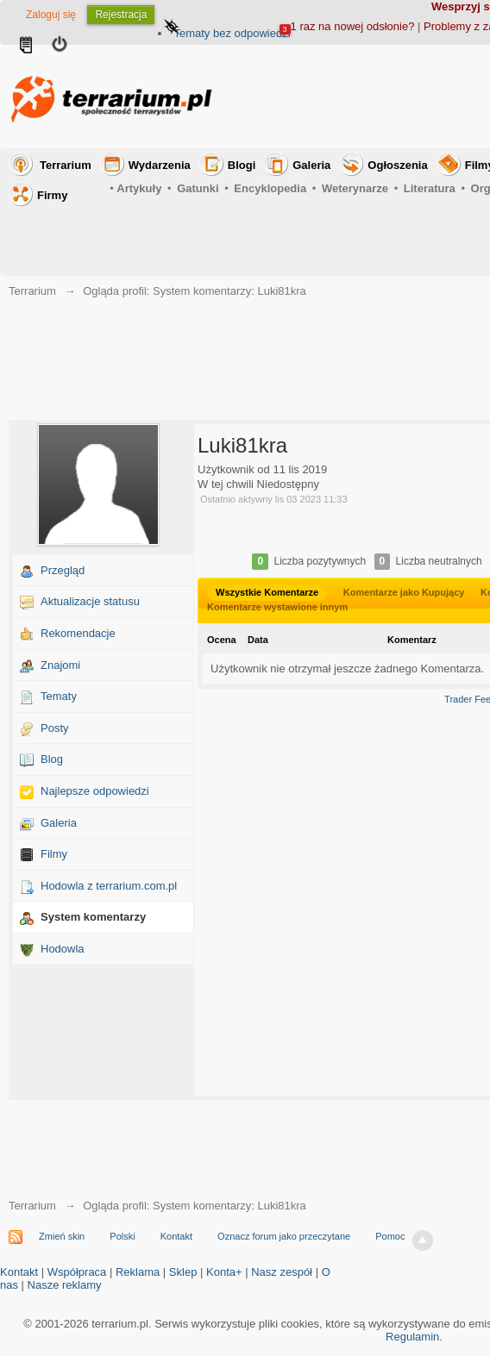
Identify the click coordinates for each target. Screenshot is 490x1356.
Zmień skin (62, 1236)
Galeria (311, 165)
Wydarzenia (160, 165)
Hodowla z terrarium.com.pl (109, 885)
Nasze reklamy (65, 1284)
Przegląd (63, 570)
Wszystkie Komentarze (267, 592)
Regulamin (412, 1336)
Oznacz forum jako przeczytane (283, 1236)
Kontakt (176, 1236)
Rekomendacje (78, 633)
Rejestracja (121, 15)
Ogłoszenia (397, 165)
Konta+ (224, 1271)
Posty (55, 728)
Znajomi (60, 665)
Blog (52, 759)
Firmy (52, 195)
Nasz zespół (281, 1271)
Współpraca (77, 1271)
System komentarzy (93, 916)
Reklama (138, 1271)
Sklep (183, 1271)
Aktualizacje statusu (90, 601)
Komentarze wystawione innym (277, 607)
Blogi (242, 165)
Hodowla (63, 948)
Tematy (59, 696)
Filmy (54, 853)
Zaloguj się (51, 15)
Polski (122, 1236)
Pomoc (390, 1236)
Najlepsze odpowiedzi (95, 790)
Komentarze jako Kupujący (404, 592)
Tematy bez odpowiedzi (231, 33)
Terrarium (65, 165)
